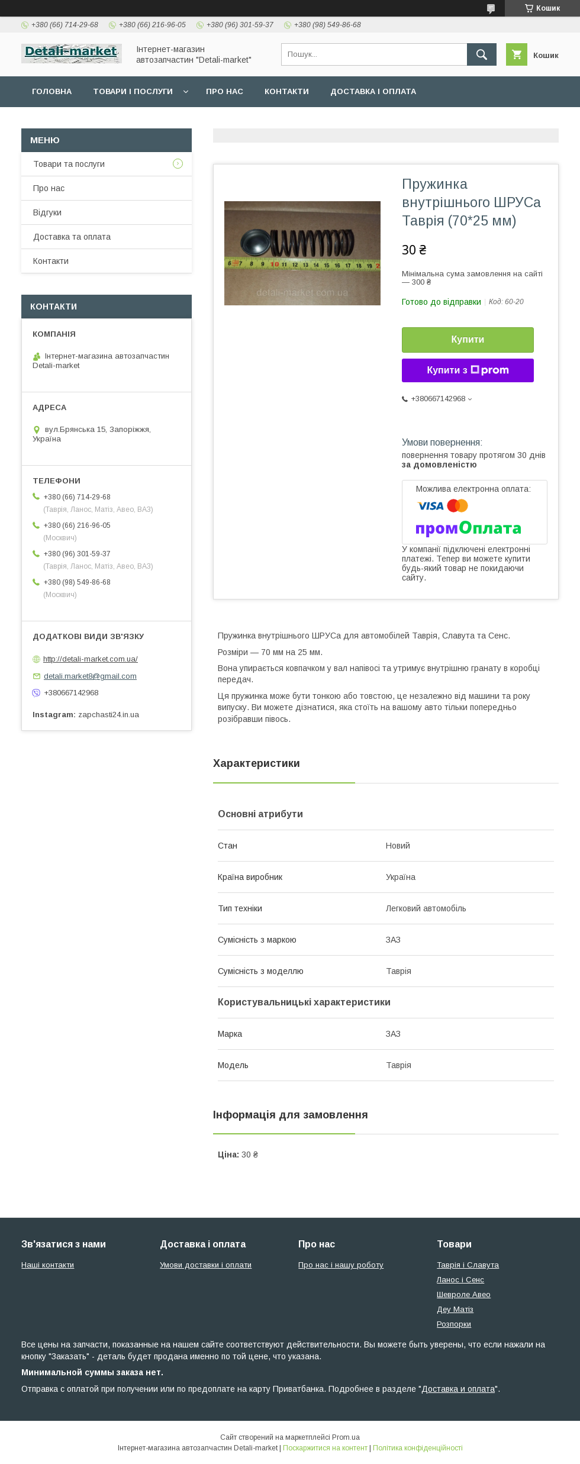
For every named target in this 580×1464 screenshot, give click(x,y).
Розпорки (454, 1324)
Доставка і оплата (373, 91)
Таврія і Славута (468, 1264)
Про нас (224, 91)
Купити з (467, 370)
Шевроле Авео (464, 1294)
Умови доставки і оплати (206, 1264)
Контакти (287, 91)
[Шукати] (482, 54)
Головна (52, 91)
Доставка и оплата (458, 1389)
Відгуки (47, 212)
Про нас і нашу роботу (341, 1264)
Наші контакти (47, 1264)
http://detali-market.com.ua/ (90, 658)
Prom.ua (346, 1437)
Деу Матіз (455, 1309)
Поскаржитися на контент (325, 1448)
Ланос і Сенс (460, 1279)
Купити (468, 339)
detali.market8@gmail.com (90, 676)
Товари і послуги (133, 91)
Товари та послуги (69, 164)
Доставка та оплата (72, 236)
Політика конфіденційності (418, 1448)
